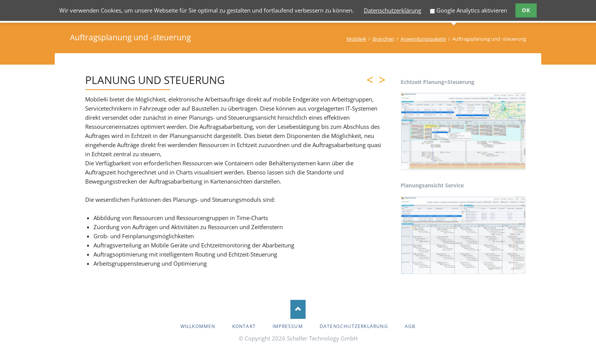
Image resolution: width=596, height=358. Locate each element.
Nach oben (298, 309)
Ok (526, 10)
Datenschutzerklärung (392, 10)
